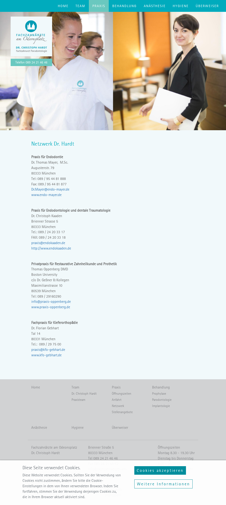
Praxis (98, 6)
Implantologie (161, 406)
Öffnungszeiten (121, 394)
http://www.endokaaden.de (51, 248)
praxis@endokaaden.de (48, 243)
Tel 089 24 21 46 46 (103, 458)
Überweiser (207, 6)
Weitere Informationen (163, 487)
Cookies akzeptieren (160, 474)
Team (80, 6)
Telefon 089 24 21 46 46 (31, 62)
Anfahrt (117, 400)
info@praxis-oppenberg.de (51, 301)
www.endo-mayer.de (46, 194)
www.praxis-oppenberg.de (50, 307)
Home (63, 6)
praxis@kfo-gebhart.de (48, 349)
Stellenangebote (122, 412)
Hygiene (181, 6)
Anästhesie (155, 6)
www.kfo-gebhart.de (46, 355)
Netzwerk (118, 406)
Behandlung (124, 6)
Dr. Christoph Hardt (84, 394)
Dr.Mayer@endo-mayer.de (50, 189)
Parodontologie (162, 400)
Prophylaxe (159, 394)
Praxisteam (78, 400)
